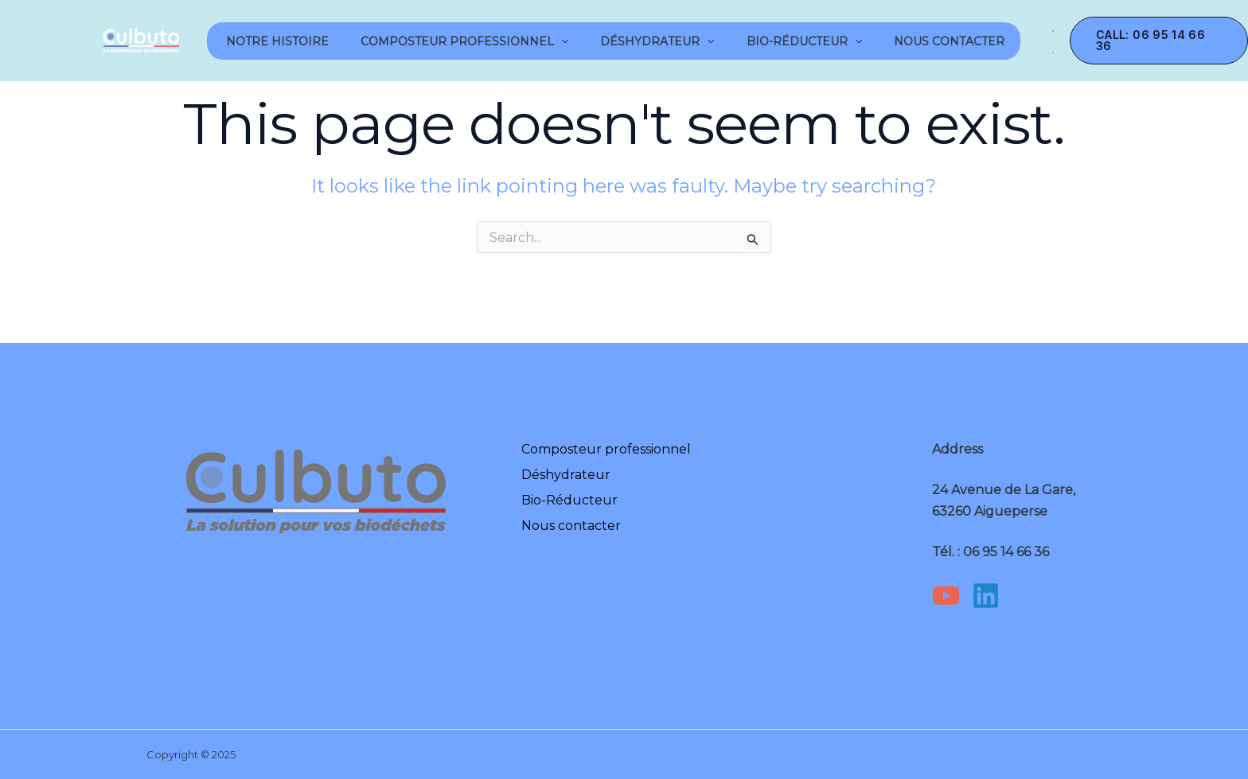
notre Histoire (276, 41)
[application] (561, 41)
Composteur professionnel (464, 41)
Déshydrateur (657, 41)
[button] (1159, 40)
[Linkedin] (986, 596)
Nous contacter (949, 41)
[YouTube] (946, 596)
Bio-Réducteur (804, 41)
